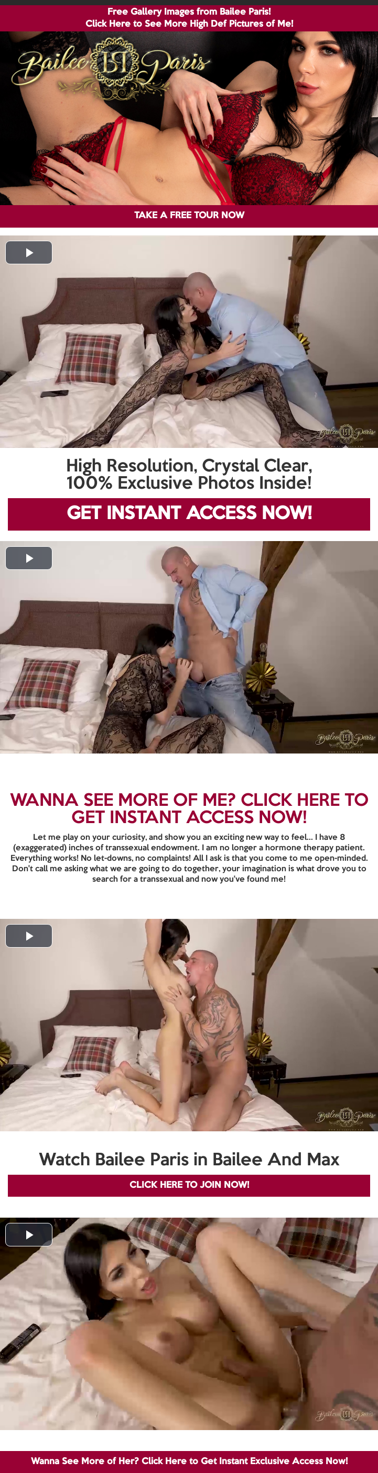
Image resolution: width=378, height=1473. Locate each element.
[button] (28, 252)
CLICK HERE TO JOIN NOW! (189, 1185)
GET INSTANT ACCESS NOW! (189, 514)
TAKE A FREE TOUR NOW (189, 216)
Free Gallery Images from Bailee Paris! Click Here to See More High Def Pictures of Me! (189, 18)
